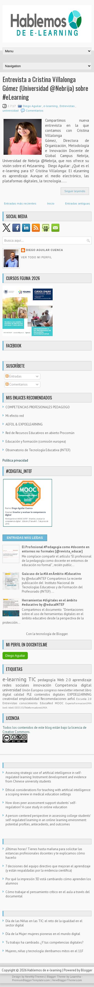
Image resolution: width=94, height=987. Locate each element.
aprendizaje (81, 679)
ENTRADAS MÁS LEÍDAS (25, 538)
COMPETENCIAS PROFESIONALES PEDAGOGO (38, 407)
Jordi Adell (9, 707)
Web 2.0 (64, 679)
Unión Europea (33, 690)
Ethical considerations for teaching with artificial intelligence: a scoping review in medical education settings (48, 792)
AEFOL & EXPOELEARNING (24, 424)
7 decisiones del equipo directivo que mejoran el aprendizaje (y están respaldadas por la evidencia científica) (48, 868)
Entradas (14, 376)
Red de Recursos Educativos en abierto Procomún (40, 433)
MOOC (60, 703)
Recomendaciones (54, 699)
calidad (20, 694)
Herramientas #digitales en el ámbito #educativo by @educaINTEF (49, 602)
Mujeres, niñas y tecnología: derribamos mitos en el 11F (44, 951)
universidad (11, 110)
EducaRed (47, 703)
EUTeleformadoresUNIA (34, 707)
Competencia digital (73, 685)
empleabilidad (30, 699)
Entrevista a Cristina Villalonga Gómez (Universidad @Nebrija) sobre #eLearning (45, 88)
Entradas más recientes (20, 203)
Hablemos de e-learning (44, 970)
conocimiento (29, 703)
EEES (18, 707)
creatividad (11, 699)
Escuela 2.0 (83, 699)
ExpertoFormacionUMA (78, 703)
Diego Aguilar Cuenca (44, 250)
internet (79, 690)
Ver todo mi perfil (36, 257)
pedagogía (47, 679)
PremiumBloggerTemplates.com (31, 980)
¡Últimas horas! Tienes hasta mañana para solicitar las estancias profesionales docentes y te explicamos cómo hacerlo (45, 853)
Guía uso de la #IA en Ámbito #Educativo (51, 574)
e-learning (50, 106)
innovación (44, 685)
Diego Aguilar (32, 106)
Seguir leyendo (74, 191)
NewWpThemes (35, 976)
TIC (33, 679)
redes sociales (18, 685)
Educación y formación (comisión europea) (36, 441)
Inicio (50, 203)
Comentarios (34, 110)
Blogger (61, 634)
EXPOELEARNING (79, 694)
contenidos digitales (50, 694)
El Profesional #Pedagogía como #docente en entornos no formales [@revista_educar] (55, 549)
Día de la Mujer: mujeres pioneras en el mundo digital (43, 934)
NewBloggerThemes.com (67, 980)
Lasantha (75, 976)
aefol (71, 699)
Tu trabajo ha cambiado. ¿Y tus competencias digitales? (44, 942)
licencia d (78, 727)
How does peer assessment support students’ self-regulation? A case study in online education (41, 805)
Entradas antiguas (77, 203)
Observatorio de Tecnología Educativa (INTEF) (38, 450)
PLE (30, 694)
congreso (51, 690)
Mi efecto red (15, 416)
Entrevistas (67, 106)
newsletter (65, 690)
